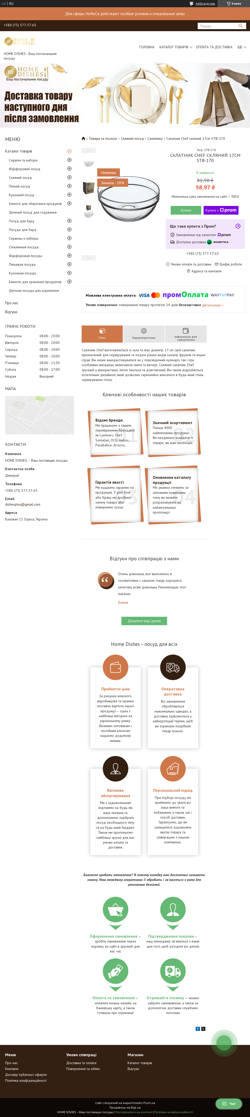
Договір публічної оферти (26, 1074)
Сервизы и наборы (23, 238)
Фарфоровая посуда (25, 255)
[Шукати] (240, 26)
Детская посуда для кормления (34, 290)
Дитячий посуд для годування (33, 212)
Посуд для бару (21, 221)
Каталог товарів (173, 47)
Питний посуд (19, 186)
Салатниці (154, 138)
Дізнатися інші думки (144, 621)
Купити (186, 210)
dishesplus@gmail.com (22, 504)
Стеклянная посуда (24, 247)
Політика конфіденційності (25, 1080)
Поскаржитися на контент (133, 1112)
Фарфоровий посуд (24, 169)
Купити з (221, 210)
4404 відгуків (205, 3)
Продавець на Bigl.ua (125, 1107)
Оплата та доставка (214, 47)
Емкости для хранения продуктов (35, 282)
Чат (229, 1103)
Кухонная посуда (22, 273)
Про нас (11, 302)
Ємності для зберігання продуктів (35, 203)
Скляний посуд (20, 177)
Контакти (11, 1068)
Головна (146, 47)
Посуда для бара (22, 229)
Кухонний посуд (21, 195)
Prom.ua (149, 1103)
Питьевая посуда (22, 264)
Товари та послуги (103, 138)
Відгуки (11, 311)
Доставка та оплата (81, 1063)
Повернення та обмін (83, 1068)
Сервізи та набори (23, 160)
